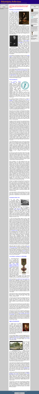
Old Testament (20, 42)
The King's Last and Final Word (16, 9)
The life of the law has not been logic (21, 69)
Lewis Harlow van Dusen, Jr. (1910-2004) (17, 256)
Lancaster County (14, 230)
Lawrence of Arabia (12, 264)
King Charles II (16, 11)
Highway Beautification (14, 321)
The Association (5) (13, 79)
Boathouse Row (26, 367)
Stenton (24, 250)
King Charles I (26, 40)
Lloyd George (15, 263)
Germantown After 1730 (14, 197)
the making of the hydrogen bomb (14, 266)
